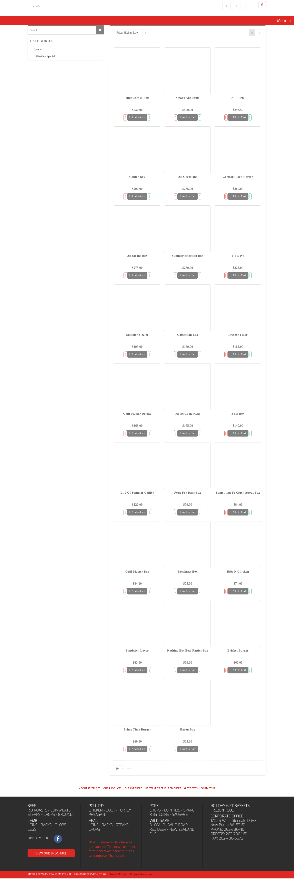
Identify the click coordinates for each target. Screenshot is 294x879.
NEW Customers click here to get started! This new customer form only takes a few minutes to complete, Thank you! (112, 850)
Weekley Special (45, 59)
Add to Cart (137, 118)
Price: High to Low (127, 33)
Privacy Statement (141, 875)
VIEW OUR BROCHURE (51, 854)
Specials (38, 52)
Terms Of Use (118, 875)
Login (39, 5)
